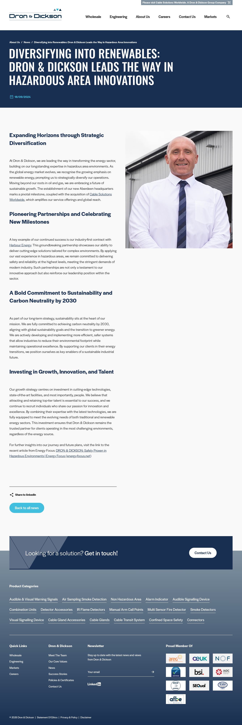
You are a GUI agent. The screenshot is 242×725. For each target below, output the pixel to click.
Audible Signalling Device (191, 599)
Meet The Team (58, 655)
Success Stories (58, 674)
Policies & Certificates (61, 680)
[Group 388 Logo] (199, 659)
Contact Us (203, 552)
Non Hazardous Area (126, 599)
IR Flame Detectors (91, 609)
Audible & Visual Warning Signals (33, 599)
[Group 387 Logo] (176, 659)
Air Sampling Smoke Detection (84, 599)
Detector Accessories (57, 609)
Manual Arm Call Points (126, 609)
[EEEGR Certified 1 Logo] (176, 686)
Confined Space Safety (166, 619)
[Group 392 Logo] (223, 672)
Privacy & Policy (69, 717)
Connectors (195, 619)
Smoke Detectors (203, 609)
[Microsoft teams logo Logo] (223, 686)
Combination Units (22, 609)
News (52, 668)
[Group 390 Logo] (199, 686)
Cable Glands (100, 619)
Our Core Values (58, 661)
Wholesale (15, 655)
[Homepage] (35, 16)
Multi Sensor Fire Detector (167, 609)
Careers (13, 674)
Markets (14, 668)
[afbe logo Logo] (176, 699)
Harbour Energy (20, 245)
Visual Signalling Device (26, 619)
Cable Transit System (129, 619)
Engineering (16, 661)
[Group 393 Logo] (223, 659)
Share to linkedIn (22, 495)
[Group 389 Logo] (199, 672)
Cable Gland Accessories (66, 619)
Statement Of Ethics (47, 717)
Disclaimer (85, 717)
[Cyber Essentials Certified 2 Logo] (176, 672)
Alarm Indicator (157, 599)
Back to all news (27, 507)
